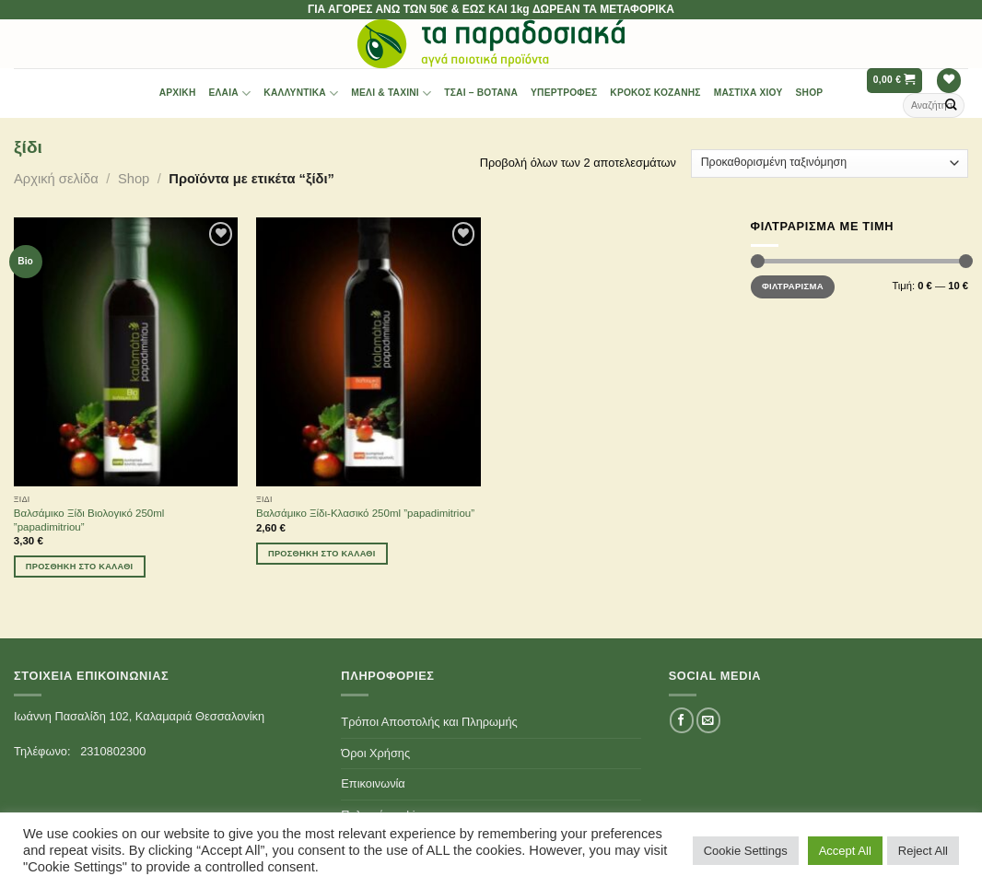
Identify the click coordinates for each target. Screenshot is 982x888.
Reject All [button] (923, 851)
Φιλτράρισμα (793, 286)
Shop (810, 93)
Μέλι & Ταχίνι (391, 93)
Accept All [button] (845, 851)
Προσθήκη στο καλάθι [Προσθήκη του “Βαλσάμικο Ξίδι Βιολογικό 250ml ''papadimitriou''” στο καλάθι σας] (80, 566)
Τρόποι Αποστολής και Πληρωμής (429, 722)
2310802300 (113, 751)
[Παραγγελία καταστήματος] (829, 163)
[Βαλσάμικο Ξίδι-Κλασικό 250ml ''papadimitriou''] (368, 351)
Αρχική (177, 93)
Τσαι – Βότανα (481, 93)
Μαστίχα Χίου (748, 93)
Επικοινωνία (372, 783)
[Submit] (951, 105)
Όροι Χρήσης (375, 753)
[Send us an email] (708, 719)
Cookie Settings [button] (746, 851)
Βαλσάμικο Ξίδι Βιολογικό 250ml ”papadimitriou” (89, 520)
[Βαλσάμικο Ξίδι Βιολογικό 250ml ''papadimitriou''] (126, 351)
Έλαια (230, 93)
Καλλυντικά (300, 93)
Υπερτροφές (564, 93)
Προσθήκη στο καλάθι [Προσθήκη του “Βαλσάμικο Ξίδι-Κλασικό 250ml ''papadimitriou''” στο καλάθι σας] (322, 553)
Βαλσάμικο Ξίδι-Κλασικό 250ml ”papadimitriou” (365, 513)
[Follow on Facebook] (682, 719)
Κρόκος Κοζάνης (655, 93)
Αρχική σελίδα (56, 178)
